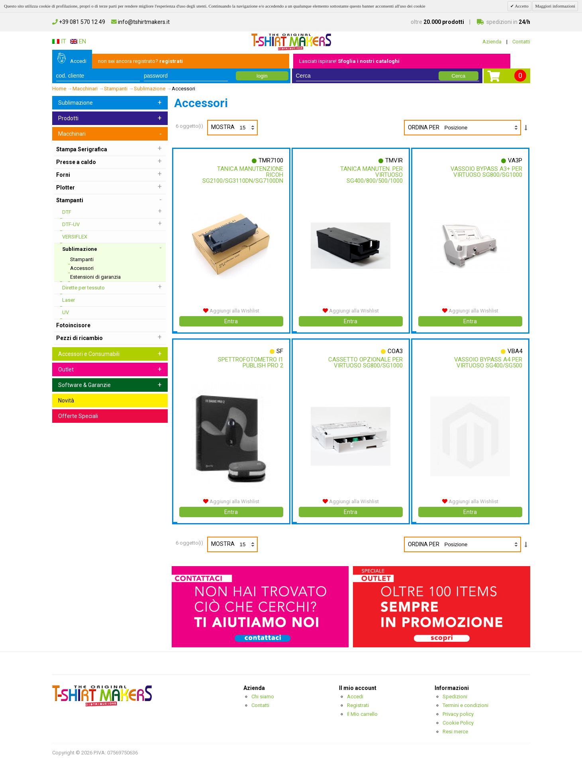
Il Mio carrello (362, 714)
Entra (231, 321)
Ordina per (423, 127)
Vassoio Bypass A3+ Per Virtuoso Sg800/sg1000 (484, 171)
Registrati (358, 705)
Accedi (78, 61)
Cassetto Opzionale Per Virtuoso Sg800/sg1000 (363, 362)
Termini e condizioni (465, 705)
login (262, 76)
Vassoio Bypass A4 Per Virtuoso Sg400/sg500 (486, 362)
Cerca (459, 76)
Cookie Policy (458, 723)
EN (78, 41)
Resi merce (455, 732)
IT (59, 41)
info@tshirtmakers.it (140, 22)
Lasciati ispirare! (349, 61)
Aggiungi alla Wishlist (231, 311)
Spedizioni (455, 696)
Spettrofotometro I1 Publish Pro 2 (248, 362)
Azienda (492, 42)
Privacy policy (458, 714)
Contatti (521, 42)
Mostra (234, 128)
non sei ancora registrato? (140, 61)
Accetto (521, 6)
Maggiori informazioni (555, 6)
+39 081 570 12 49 (78, 22)
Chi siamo (262, 696)
